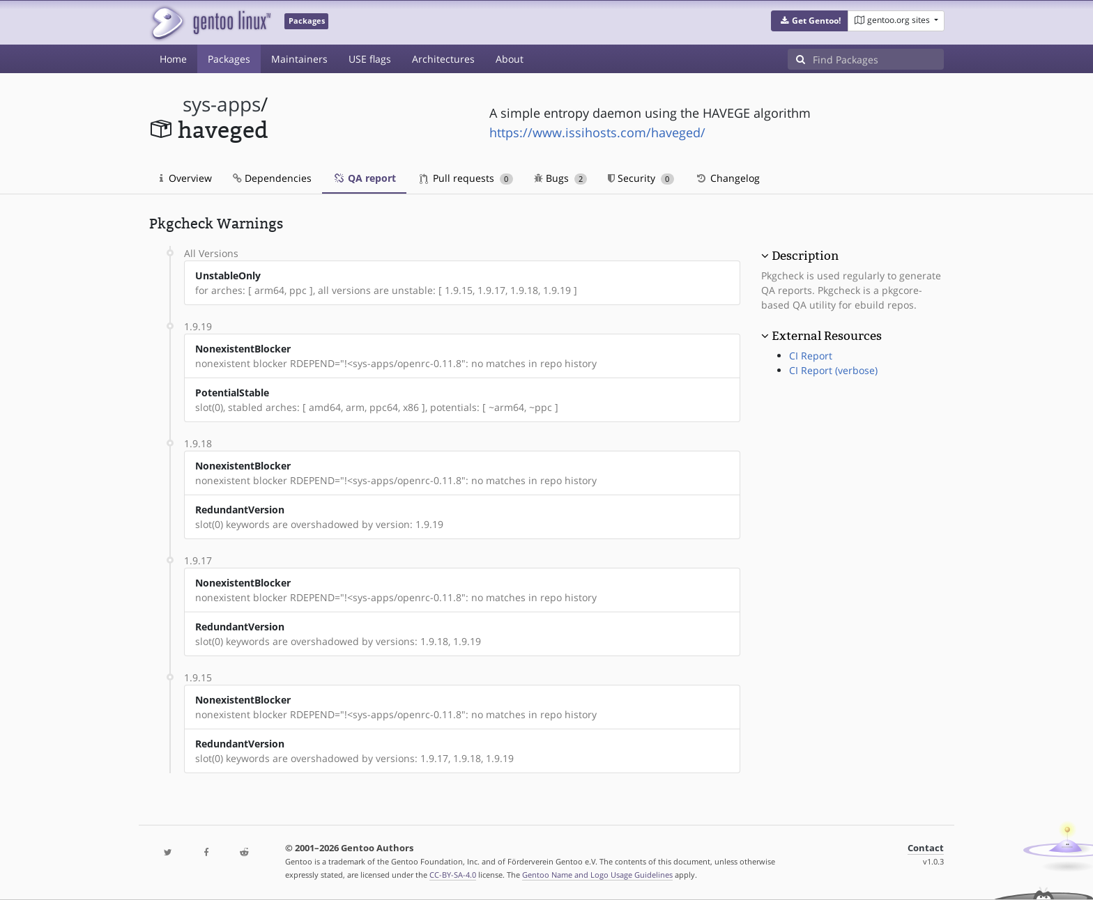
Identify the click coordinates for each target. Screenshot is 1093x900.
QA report (364, 178)
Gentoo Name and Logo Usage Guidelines (597, 874)
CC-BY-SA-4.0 (452, 874)
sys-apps (222, 104)
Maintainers (299, 58)
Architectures (443, 58)
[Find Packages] (878, 59)
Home (173, 58)
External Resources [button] (827, 336)
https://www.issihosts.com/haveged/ (597, 132)
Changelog (727, 178)
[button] (809, 20)
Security (641, 178)
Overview (186, 178)
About (509, 58)
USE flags (370, 58)
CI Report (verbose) (833, 370)
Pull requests (466, 178)
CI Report (810, 355)
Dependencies (272, 178)
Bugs (561, 178)
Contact (926, 848)
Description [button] (805, 256)
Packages (229, 58)
